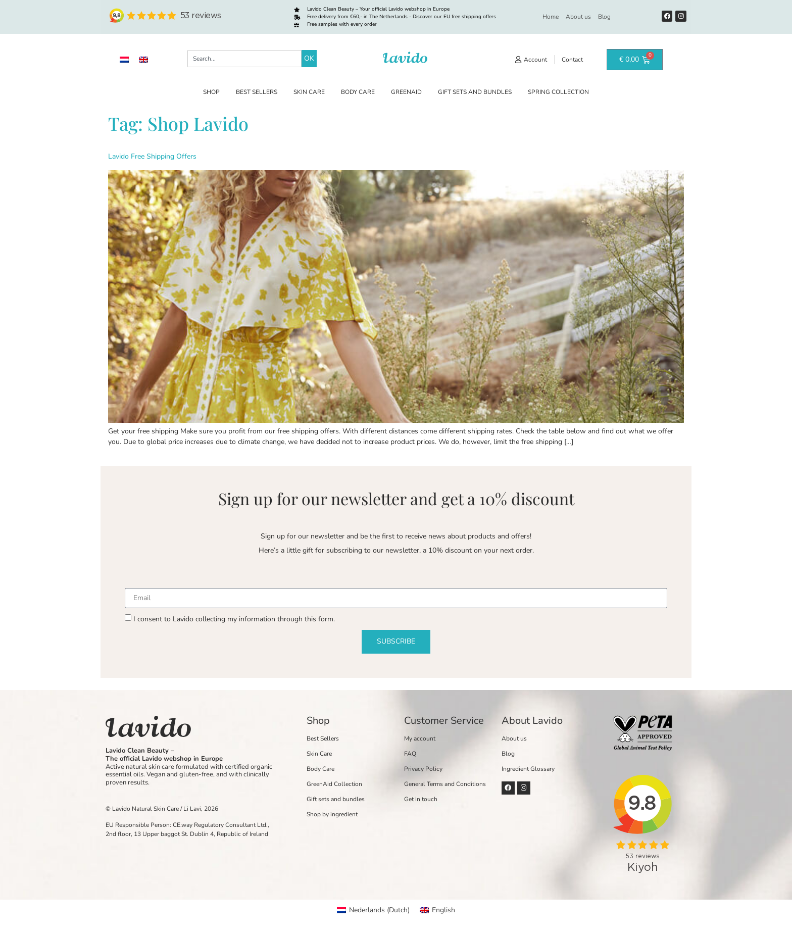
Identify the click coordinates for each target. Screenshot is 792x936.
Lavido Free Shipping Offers (152, 156)
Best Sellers (256, 92)
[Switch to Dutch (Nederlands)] (373, 910)
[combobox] (244, 58)
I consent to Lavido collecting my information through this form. (234, 619)
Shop (211, 92)
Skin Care (309, 92)
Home (550, 17)
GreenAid (406, 92)
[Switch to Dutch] (124, 60)
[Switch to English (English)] (437, 910)
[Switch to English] (143, 60)
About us (578, 17)
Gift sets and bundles (475, 92)
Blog (604, 17)
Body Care (358, 92)
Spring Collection (558, 92)
